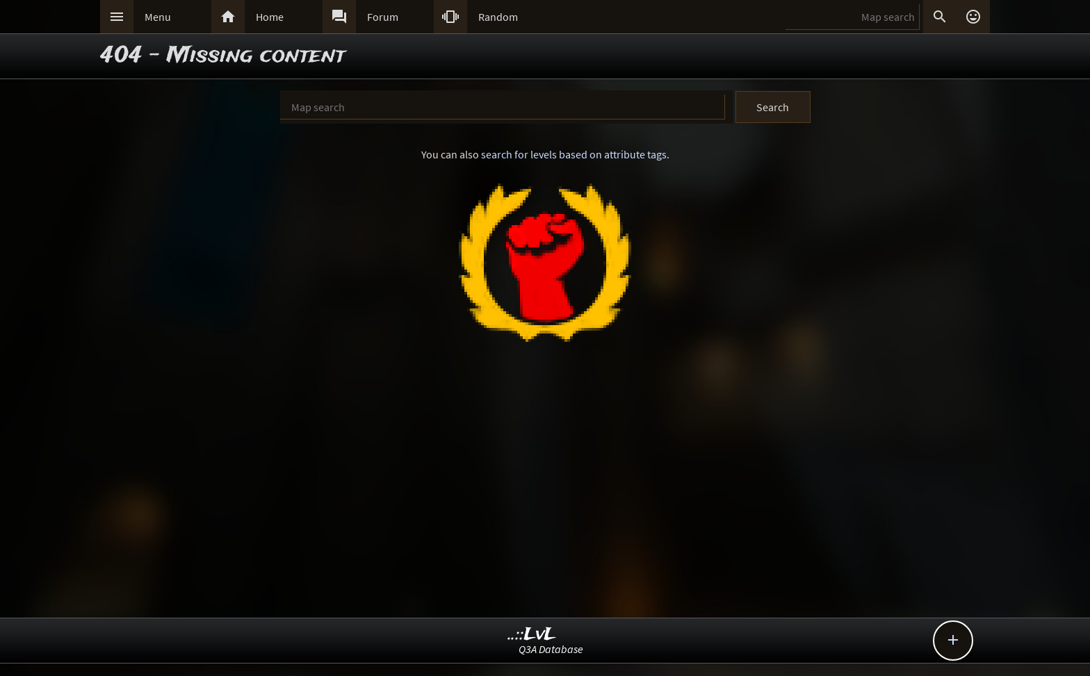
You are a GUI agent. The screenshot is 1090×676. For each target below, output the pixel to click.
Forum (382, 17)
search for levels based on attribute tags (574, 154)
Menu (158, 17)
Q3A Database (551, 649)
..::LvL (532, 635)
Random (498, 17)
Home (270, 17)
